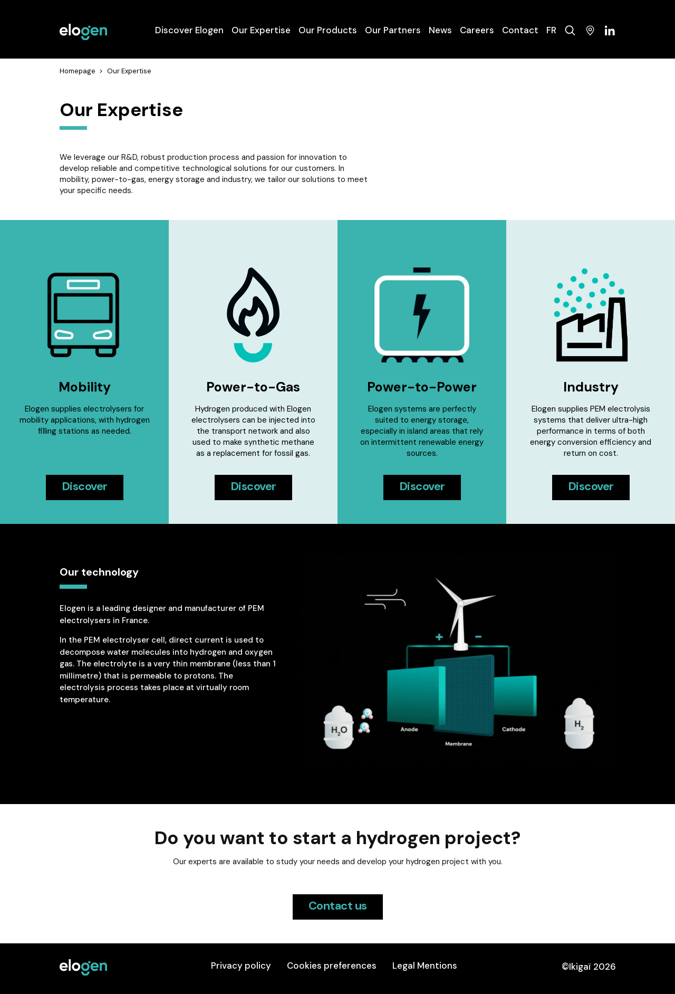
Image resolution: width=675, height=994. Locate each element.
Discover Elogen (189, 30)
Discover (85, 486)
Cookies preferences (332, 965)
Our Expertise (261, 30)
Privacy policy (241, 965)
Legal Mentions (424, 965)
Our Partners (393, 30)
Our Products (327, 30)
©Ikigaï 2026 (589, 966)
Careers (477, 30)
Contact (520, 30)
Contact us (337, 905)
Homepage (77, 70)
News (440, 30)
